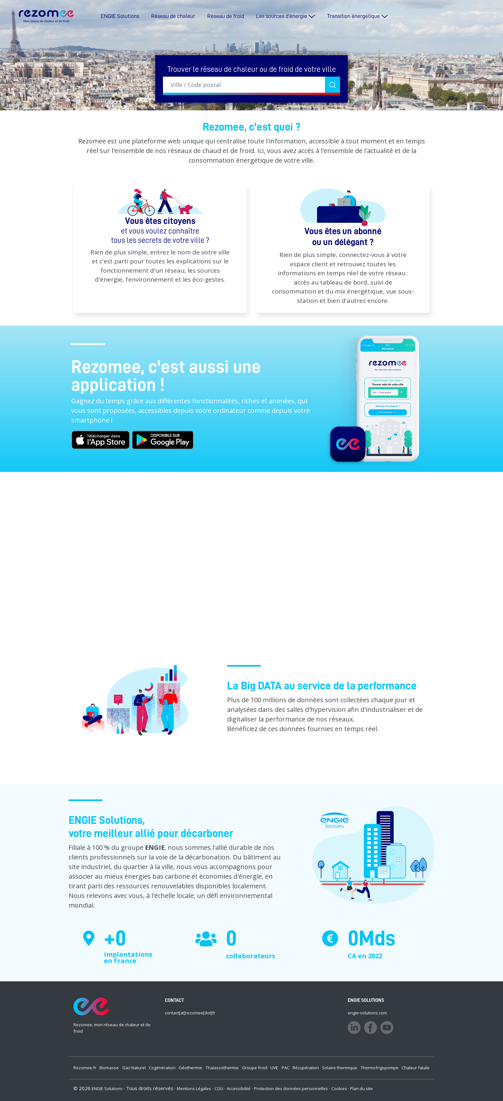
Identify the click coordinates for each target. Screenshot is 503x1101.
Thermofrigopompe (379, 1068)
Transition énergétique (353, 16)
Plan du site (361, 1088)
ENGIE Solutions (120, 16)
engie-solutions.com (367, 1013)
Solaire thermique (339, 1068)
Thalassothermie (222, 1068)
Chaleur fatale (416, 1068)
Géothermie (190, 1068)
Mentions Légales (194, 1088)
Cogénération (162, 1068)
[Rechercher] (332, 85)
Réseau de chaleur (173, 16)
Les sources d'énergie (281, 16)
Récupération (306, 1068)
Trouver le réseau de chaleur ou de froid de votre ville (251, 69)
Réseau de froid (225, 16)
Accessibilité (239, 1088)
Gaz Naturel (134, 1068)
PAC (285, 1068)
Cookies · (340, 1088)
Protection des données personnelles (291, 1088)
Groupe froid (254, 1068)
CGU (219, 1088)
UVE (274, 1068)
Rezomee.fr (84, 1068)
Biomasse (109, 1068)
